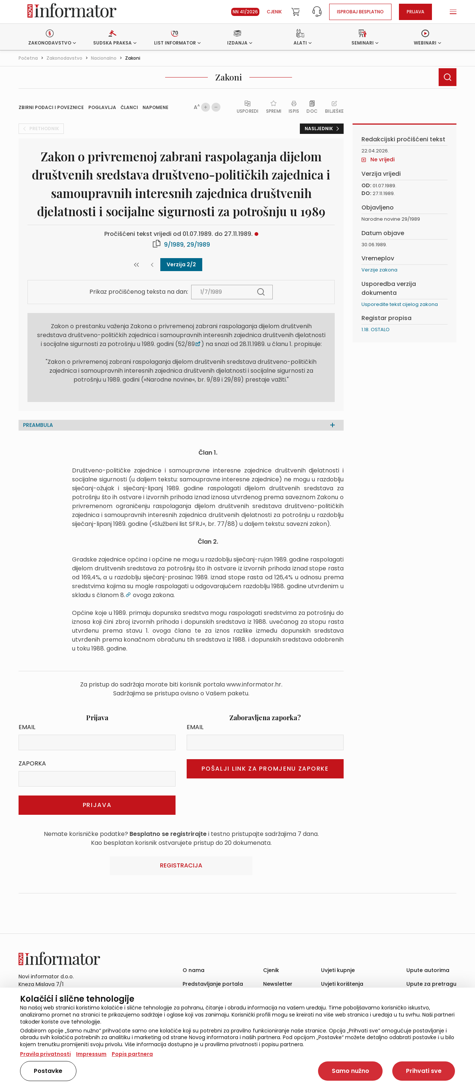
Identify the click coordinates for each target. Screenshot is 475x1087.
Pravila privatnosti (45, 1054)
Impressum (91, 1054)
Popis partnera (132, 1054)
